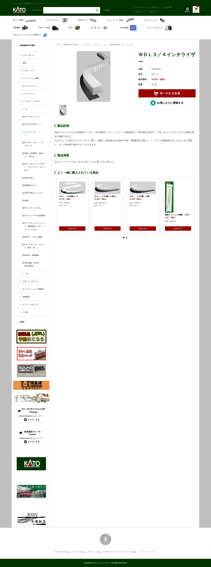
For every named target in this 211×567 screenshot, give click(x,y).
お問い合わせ (141, 7)
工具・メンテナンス (31, 281)
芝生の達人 (29, 178)
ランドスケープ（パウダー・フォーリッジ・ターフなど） (34, 167)
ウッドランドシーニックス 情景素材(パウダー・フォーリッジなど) (35, 226)
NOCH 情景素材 (32, 255)
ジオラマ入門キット (33, 124)
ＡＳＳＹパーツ (29, 71)
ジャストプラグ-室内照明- (35, 216)
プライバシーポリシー (148, 552)
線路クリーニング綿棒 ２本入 (177, 215)
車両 (24, 63)
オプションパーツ (30, 86)
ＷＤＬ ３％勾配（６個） (140, 196)
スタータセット (29, 55)
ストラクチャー (29, 94)
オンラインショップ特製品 (33, 289)
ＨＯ (27, 274)
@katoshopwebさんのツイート (31, 416)
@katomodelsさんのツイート (31, 438)
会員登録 (168, 7)
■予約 (22, 322)
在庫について (141, 12)
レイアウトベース (32, 117)
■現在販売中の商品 (70, 45)
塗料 (27, 201)
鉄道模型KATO (60, 552)
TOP (58, 45)
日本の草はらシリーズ (34, 193)
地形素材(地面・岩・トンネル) (121, 45)
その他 (25, 312)
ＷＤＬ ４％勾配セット (69, 196)
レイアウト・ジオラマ (91, 45)
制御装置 (26, 297)
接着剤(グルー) (31, 185)
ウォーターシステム (33, 208)
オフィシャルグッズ (31, 304)
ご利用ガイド (155, 7)
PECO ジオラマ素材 (33, 237)
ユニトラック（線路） (31, 78)
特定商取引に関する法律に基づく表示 (117, 552)
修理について (155, 12)
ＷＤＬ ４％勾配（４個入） (106, 196)
